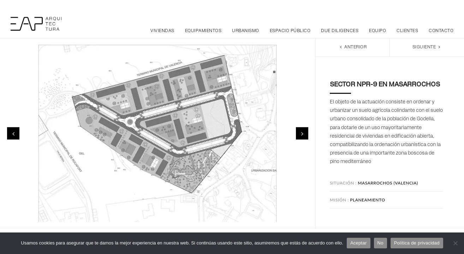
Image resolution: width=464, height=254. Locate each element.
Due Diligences (339, 31)
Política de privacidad (417, 243)
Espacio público (290, 31)
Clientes (407, 31)
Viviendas (162, 31)
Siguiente (427, 47)
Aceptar (358, 243)
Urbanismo (245, 31)
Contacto (441, 31)
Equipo (377, 31)
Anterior (353, 47)
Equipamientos (203, 31)
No (380, 243)
